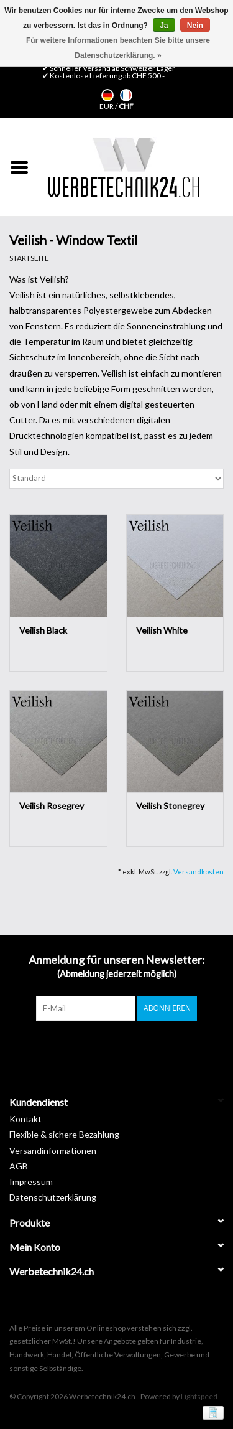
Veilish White (162, 630)
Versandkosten (198, 872)
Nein (195, 25)
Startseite (29, 258)
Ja (164, 25)
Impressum (31, 1181)
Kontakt (25, 1118)
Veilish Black (43, 630)
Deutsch (107, 95)
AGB (18, 1166)
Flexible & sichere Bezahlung (64, 1134)
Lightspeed (199, 1396)
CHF (126, 106)
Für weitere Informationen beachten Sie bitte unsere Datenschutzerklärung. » (118, 48)
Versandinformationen (52, 1150)
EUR (107, 106)
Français (126, 95)
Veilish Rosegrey (51, 805)
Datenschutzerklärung (52, 1197)
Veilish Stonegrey (170, 805)
